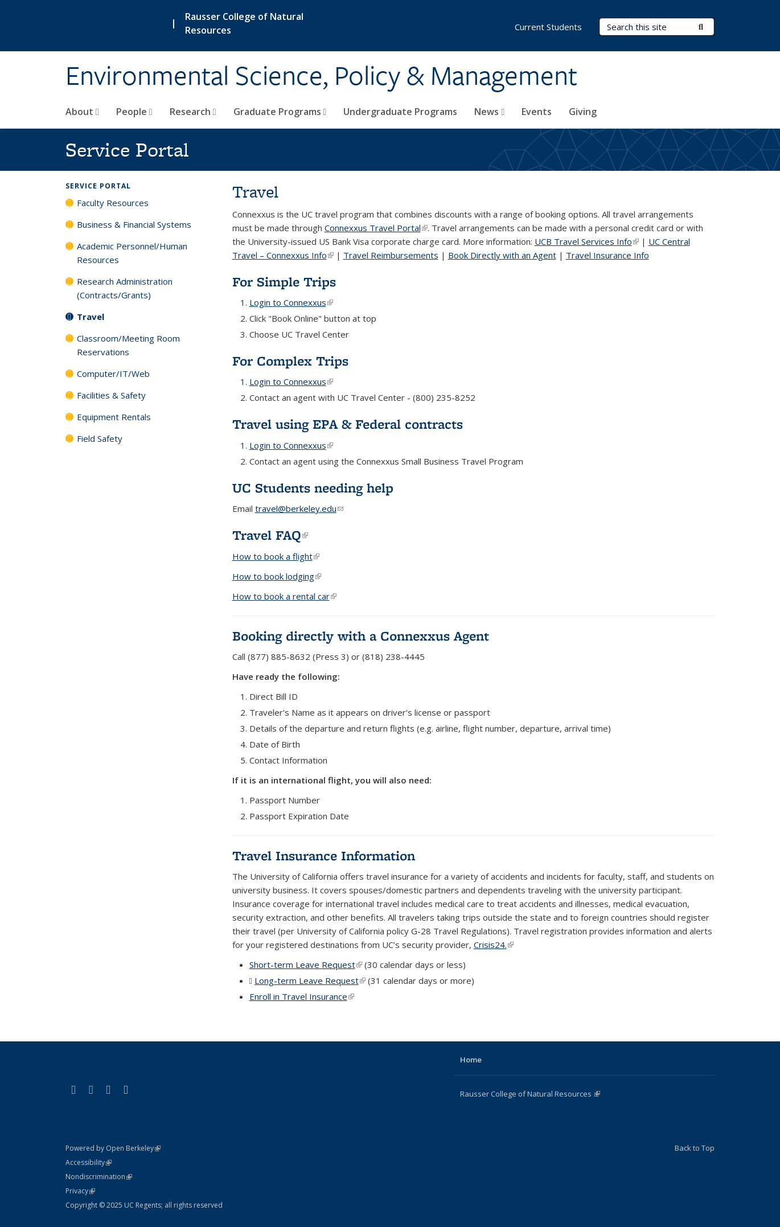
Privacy (80, 1191)
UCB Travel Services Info (587, 241)
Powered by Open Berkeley (113, 1148)
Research (193, 111)
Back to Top (695, 1148)
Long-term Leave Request (310, 980)
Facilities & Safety (111, 395)
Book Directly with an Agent (502, 255)
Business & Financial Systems (134, 224)
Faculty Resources (113, 202)
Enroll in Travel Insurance (301, 996)
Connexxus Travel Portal (376, 227)
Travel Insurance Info (607, 255)
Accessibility (88, 1162)
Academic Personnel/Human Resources (132, 252)
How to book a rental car (284, 596)
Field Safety (99, 438)
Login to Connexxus (291, 302)
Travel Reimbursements (390, 255)
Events (537, 111)
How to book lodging (276, 576)
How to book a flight (275, 556)
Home (471, 1059)
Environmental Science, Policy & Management (321, 76)
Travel (90, 316)
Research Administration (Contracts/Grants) (125, 288)
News (489, 111)
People (134, 111)
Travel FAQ (270, 535)
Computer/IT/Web (113, 373)
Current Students (548, 26)
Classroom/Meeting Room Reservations (128, 345)
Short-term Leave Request (305, 964)
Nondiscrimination (98, 1176)
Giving (583, 111)
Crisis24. (494, 944)
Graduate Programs (280, 111)
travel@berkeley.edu (299, 508)
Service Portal (98, 186)
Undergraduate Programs (400, 111)
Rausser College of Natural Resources (530, 1094)
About (82, 111)
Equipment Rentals (114, 416)
